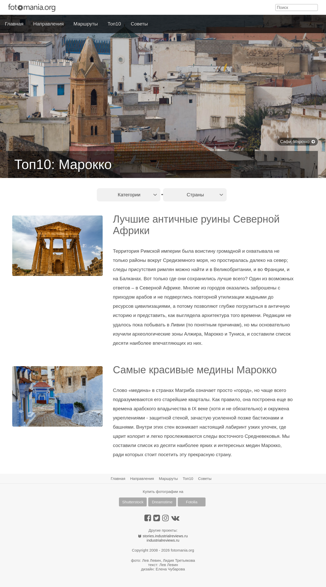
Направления (48, 24)
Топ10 (114, 24)
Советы (139, 24)
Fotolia (191, 502)
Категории (129, 194)
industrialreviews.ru (163, 540)
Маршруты (86, 24)
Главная (14, 24)
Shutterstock (132, 502)
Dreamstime (162, 502)
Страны (195, 194)
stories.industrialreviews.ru (163, 536)
